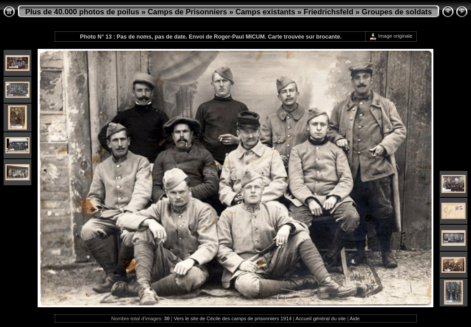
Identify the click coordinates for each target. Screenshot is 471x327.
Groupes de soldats (397, 12)
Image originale (391, 36)
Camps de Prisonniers (187, 12)
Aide (354, 318)
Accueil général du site (320, 318)
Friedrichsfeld (328, 12)
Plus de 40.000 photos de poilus (82, 12)
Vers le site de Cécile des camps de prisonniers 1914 (233, 318)
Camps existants (265, 12)
